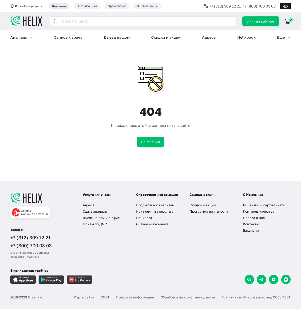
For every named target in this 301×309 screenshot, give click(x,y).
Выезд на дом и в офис (101, 218)
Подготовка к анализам (155, 205)
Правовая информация (135, 297)
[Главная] (41, 198)
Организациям (87, 6)
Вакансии (251, 230)
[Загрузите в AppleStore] (23, 279)
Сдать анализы (95, 211)
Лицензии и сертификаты (264, 205)
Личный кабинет (260, 21)
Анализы (18, 37)
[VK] (249, 279)
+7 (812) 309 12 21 (225, 6)
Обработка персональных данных (188, 297)
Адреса (209, 37)
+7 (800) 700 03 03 (259, 6)
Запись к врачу (68, 37)
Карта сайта (84, 297)
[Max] (286, 279)
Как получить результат (155, 211)
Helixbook (246, 37)
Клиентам (59, 6)
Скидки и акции (166, 37)
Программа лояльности (209, 211)
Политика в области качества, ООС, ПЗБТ (256, 297)
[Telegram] (261, 279)
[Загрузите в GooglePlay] (51, 279)
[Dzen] (273, 279)
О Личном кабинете (152, 224)
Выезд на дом (117, 37)
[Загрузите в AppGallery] (79, 279)
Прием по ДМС (95, 224)
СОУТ (105, 297)
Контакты (251, 224)
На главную (150, 142)
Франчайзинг (117, 6)
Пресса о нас (254, 218)
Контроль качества (258, 211)
